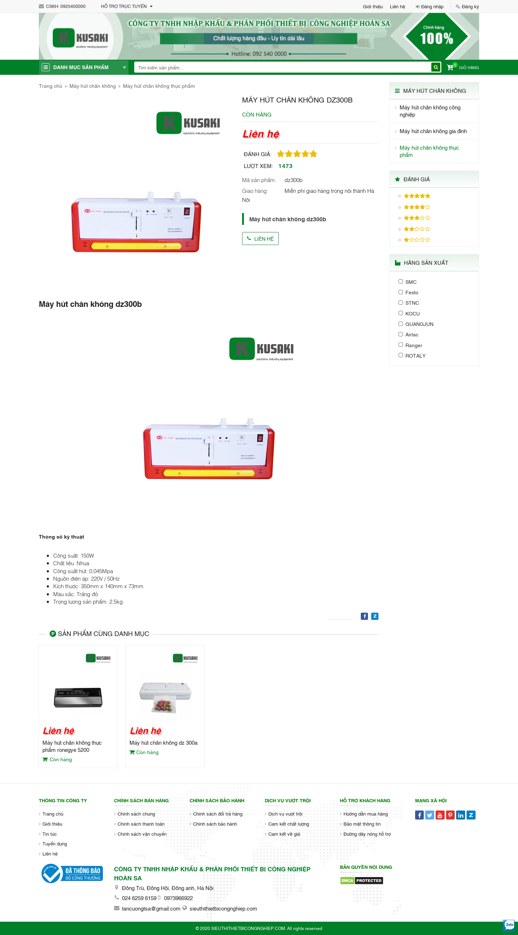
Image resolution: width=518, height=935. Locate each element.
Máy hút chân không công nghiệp (430, 111)
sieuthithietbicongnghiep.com (223, 908)
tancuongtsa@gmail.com (151, 908)
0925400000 (73, 6)
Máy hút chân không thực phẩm (159, 85)
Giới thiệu (373, 6)
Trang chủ (50, 85)
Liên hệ (397, 6)
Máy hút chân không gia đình (433, 130)
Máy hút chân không (92, 85)
